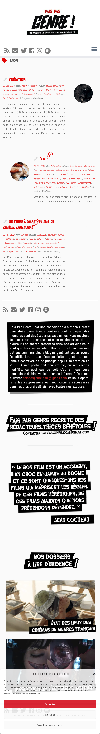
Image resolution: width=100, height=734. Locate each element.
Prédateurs (48, 107)
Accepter (49, 704)
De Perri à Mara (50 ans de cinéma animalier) (28, 238)
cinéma (32, 252)
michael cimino (68, 192)
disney (49, 252)
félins (20, 256)
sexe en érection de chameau (52, 261)
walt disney (39, 200)
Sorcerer (60, 196)
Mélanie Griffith (53, 192)
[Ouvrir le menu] (94, 49)
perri (36, 261)
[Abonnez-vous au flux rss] (8, 51)
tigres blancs (14, 265)
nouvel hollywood (42, 196)
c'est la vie (9, 252)
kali (34, 256)
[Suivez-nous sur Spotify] (49, 51)
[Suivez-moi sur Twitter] (25, 51)
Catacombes (56, 180)
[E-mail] (16, 51)
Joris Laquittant (82, 200)
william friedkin (66, 200)
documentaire (10, 256)
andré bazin (41, 248)
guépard (27, 256)
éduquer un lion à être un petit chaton (72, 184)
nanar (39, 107)
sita (5, 265)
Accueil (5, 65)
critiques (41, 252)
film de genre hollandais (29, 103)
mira (23, 261)
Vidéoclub (33, 99)
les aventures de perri (47, 256)
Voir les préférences (50, 725)
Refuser (50, 714)
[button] (94, 674)
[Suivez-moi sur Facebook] (33, 51)
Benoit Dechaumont (11, 112)
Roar (44, 172)
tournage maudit (84, 196)
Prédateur (17, 93)
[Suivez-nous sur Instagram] (41, 51)
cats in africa (21, 252)
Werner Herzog (51, 200)
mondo (79, 192)
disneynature (89, 180)
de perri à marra (76, 180)
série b (57, 107)
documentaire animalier (45, 184)
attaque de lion (52, 99)
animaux (60, 248)
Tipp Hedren (71, 196)
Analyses (24, 248)
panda (29, 261)
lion (42, 103)
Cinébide (24, 99)
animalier (52, 248)
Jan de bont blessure (77, 188)
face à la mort (60, 188)
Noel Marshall (89, 192)
